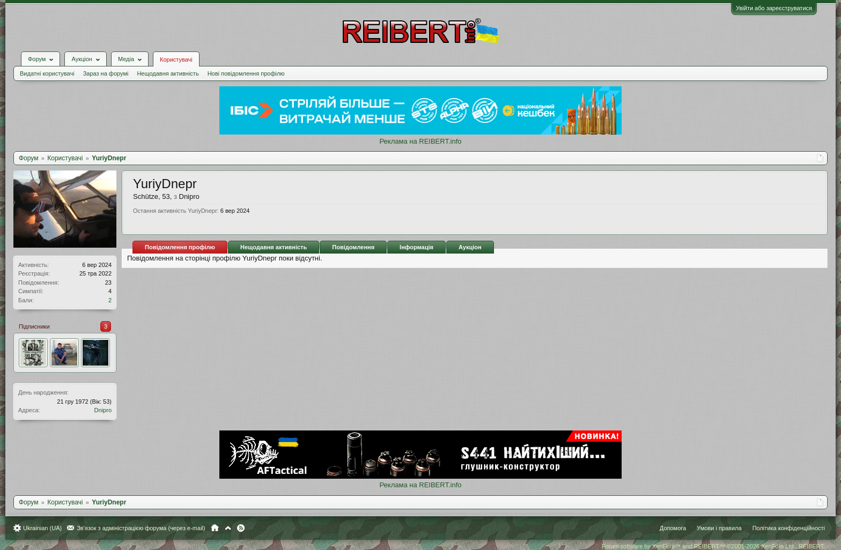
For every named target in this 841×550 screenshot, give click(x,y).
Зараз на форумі (106, 73)
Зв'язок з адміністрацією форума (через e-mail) (141, 528)
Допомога (673, 528)
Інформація (416, 247)
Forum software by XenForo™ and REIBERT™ (713, 546)
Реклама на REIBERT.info (420, 141)
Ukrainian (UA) (42, 528)
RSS (241, 528)
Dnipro (103, 410)
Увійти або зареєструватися (774, 8)
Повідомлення (353, 247)
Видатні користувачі (47, 73)
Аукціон (470, 247)
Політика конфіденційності (789, 528)
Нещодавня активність (167, 73)
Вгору (228, 528)
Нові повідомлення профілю (246, 73)
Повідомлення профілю (180, 247)
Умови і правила (719, 528)
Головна (215, 528)
